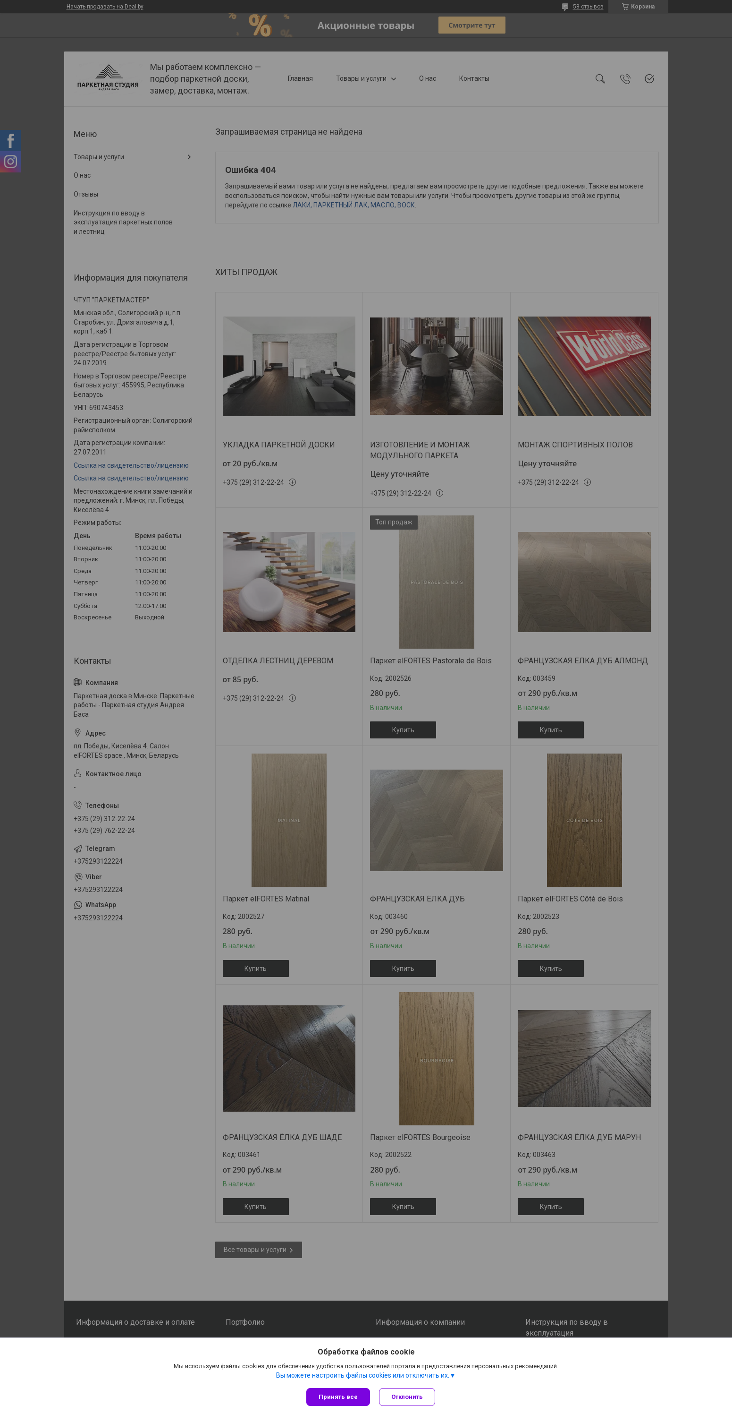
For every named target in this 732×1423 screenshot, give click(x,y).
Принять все (338, 1396)
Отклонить (407, 1396)
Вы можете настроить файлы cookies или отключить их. (362, 1375)
